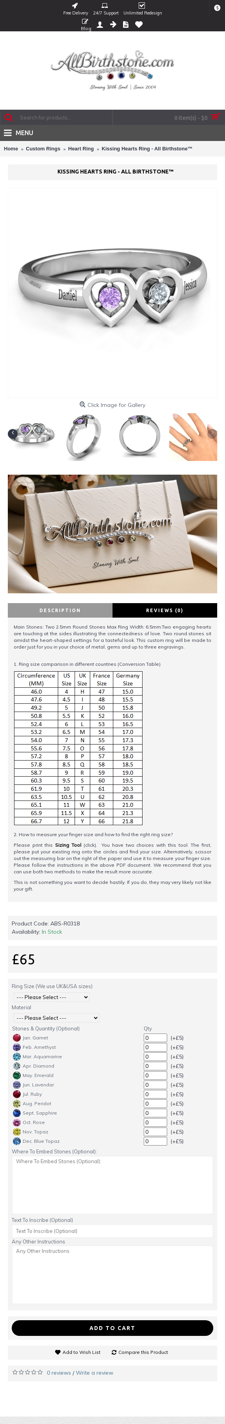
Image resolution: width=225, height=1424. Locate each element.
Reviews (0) (165, 610)
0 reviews (59, 1372)
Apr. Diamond (33, 1066)
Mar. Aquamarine (37, 1057)
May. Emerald (33, 1075)
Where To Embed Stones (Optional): (54, 1151)
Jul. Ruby (27, 1094)
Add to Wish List (81, 1352)
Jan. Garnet (30, 1038)
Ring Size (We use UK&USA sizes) (52, 986)
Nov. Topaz (30, 1132)
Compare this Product (143, 1352)
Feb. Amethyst (34, 1047)
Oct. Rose (29, 1122)
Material (21, 1007)
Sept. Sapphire (35, 1113)
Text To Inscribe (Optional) (42, 1220)
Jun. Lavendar (33, 1085)
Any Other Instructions (38, 1241)
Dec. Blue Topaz (36, 1141)
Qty (148, 1028)
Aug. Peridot (32, 1104)
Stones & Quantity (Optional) (46, 1028)
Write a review (94, 1372)
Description (60, 610)
